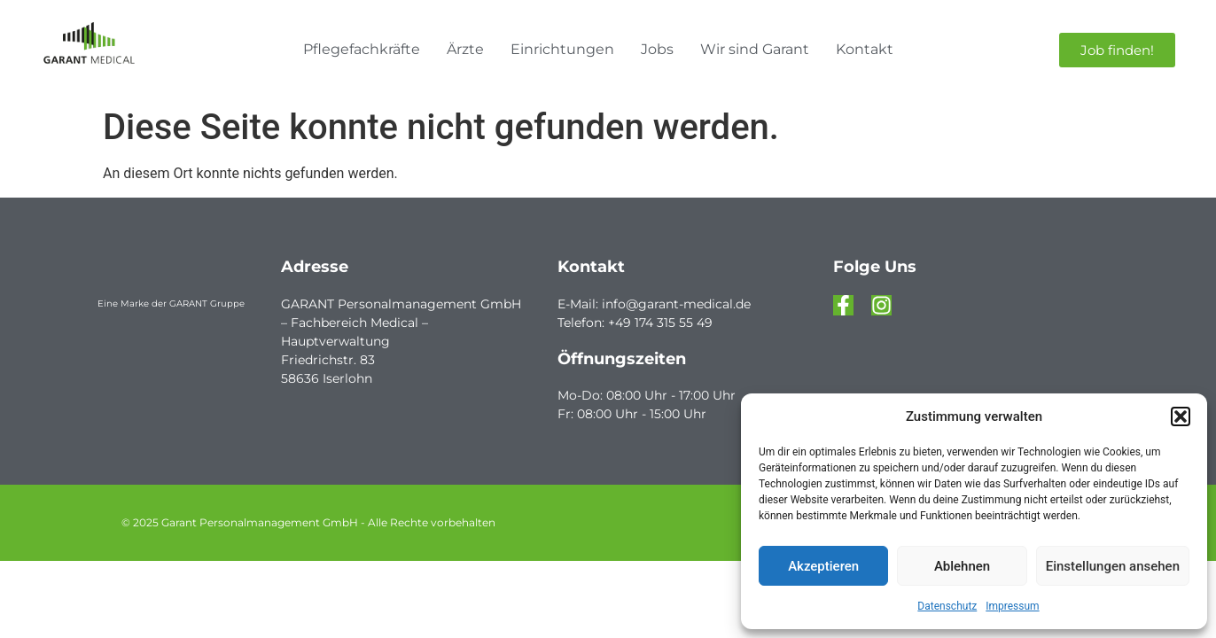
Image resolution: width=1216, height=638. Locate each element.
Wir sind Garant (754, 49)
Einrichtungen (562, 49)
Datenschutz (947, 606)
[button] (1180, 416)
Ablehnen (962, 566)
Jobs (657, 49)
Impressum (1012, 606)
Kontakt (864, 49)
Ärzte (465, 49)
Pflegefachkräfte (361, 49)
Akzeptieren (823, 566)
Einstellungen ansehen (1113, 566)
